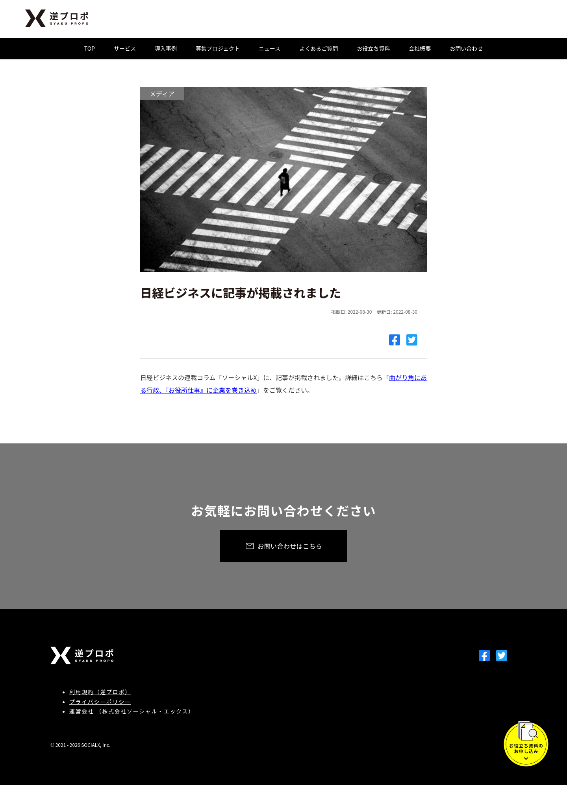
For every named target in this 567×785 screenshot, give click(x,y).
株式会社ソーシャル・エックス (145, 711)
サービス (125, 48)
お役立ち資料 (373, 48)
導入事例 (166, 48)
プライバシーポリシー (100, 702)
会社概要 (420, 48)
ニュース (269, 48)
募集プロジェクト (218, 48)
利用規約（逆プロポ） (100, 692)
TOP (89, 48)
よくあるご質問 (318, 48)
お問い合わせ (466, 48)
